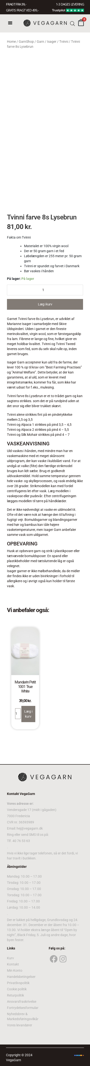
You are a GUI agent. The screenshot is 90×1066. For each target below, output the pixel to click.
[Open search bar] (72, 23)
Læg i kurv (45, 304)
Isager (51, 41)
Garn (40, 41)
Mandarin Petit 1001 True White (25, 686)
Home (11, 41)
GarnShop (26, 41)
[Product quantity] (45, 290)
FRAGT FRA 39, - (16, 4)
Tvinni (63, 41)
